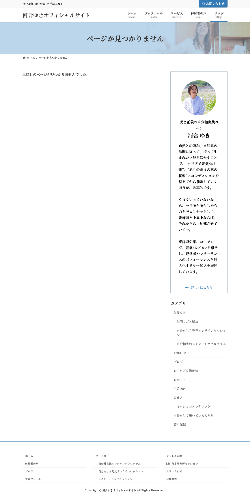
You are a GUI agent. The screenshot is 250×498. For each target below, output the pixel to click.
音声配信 (180, 424)
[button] (199, 287)
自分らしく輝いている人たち (194, 415)
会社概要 (171, 479)
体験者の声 (31, 463)
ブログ (178, 361)
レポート (180, 379)
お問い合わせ (213, 3)
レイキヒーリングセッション (114, 479)
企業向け (180, 388)
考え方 (178, 397)
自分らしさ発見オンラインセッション (201, 332)
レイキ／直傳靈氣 (186, 370)
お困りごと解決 (187, 321)
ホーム (29, 456)
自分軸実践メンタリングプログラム (201, 344)
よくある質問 (174, 456)
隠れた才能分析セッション (182, 463)
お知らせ (180, 353)
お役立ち (180, 312)
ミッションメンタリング (193, 406)
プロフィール (33, 479)
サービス (101, 456)
